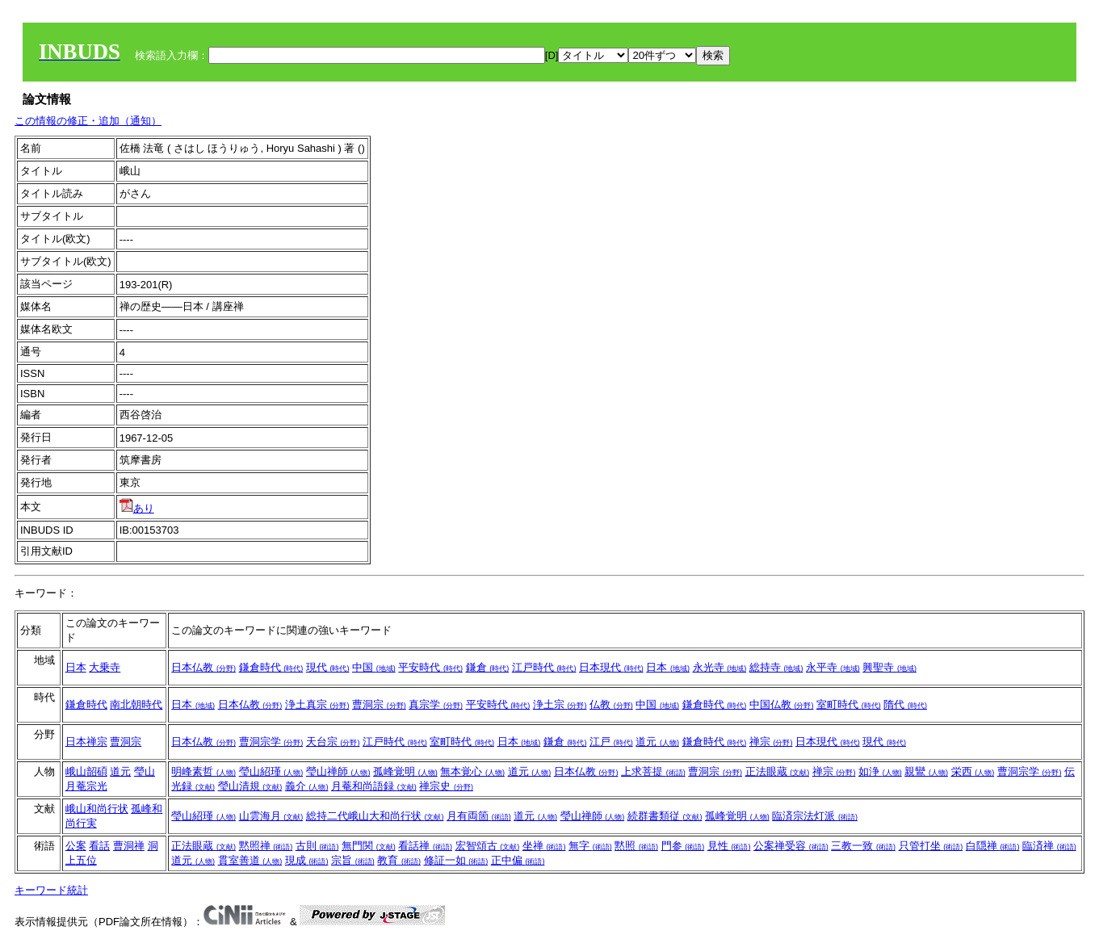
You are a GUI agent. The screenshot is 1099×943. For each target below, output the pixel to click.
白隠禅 (993, 846)
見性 (729, 846)
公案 (75, 846)
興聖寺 (889, 667)
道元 (657, 742)
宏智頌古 (487, 846)
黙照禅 (266, 846)
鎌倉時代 (271, 667)
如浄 (880, 771)
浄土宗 (560, 704)
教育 (399, 860)
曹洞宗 (379, 704)
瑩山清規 (250, 786)
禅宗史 (446, 786)
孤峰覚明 (405, 771)
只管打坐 (931, 846)
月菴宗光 (86, 786)
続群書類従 (665, 816)
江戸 (611, 742)
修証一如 (456, 860)
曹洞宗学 (271, 742)
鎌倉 (488, 667)
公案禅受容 (790, 846)
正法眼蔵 (777, 771)
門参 (683, 846)
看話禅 (425, 846)
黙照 (636, 846)
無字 (590, 846)
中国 (374, 667)
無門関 (369, 846)
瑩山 (144, 771)
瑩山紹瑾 (271, 771)
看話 (99, 846)
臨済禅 (1049, 846)
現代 (328, 667)
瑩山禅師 (338, 771)
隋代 (905, 704)
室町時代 (848, 704)
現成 (307, 860)
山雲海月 (271, 816)
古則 (317, 846)
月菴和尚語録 (374, 786)
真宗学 (436, 704)
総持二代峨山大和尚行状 (375, 816)
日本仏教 (203, 667)
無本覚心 (472, 771)
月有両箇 (479, 816)
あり (137, 508)
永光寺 (720, 667)
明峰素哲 (203, 771)
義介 (307, 786)
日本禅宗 (86, 742)
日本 (75, 667)
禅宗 (771, 742)
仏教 (611, 704)
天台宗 (333, 742)
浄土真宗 (317, 704)
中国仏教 (781, 704)
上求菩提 (653, 771)
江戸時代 (544, 667)
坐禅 (544, 846)
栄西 (973, 771)
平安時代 (430, 667)
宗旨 (353, 860)
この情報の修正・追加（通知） (88, 121)
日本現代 (611, 667)
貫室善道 (250, 860)
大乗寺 (104, 667)
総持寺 (776, 667)
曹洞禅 (129, 846)
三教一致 (863, 846)
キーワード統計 (51, 890)
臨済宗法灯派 (815, 816)
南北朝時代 (136, 704)
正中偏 (518, 860)
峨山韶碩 (86, 771)
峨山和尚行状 (96, 809)
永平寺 (833, 667)
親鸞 (926, 771)
